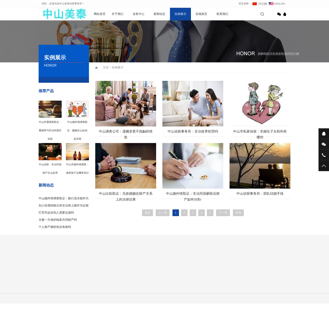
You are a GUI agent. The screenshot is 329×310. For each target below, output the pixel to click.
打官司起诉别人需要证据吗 (56, 212)
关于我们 (117, 14)
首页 (147, 212)
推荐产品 (46, 91)
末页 (238, 212)
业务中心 (138, 14)
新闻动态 (159, 14)
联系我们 (222, 14)
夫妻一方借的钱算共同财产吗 (58, 219)
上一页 (162, 212)
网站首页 (100, 14)
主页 (106, 67)
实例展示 (180, 14)
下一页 (223, 212)
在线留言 (201, 14)
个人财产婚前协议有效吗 (55, 227)
